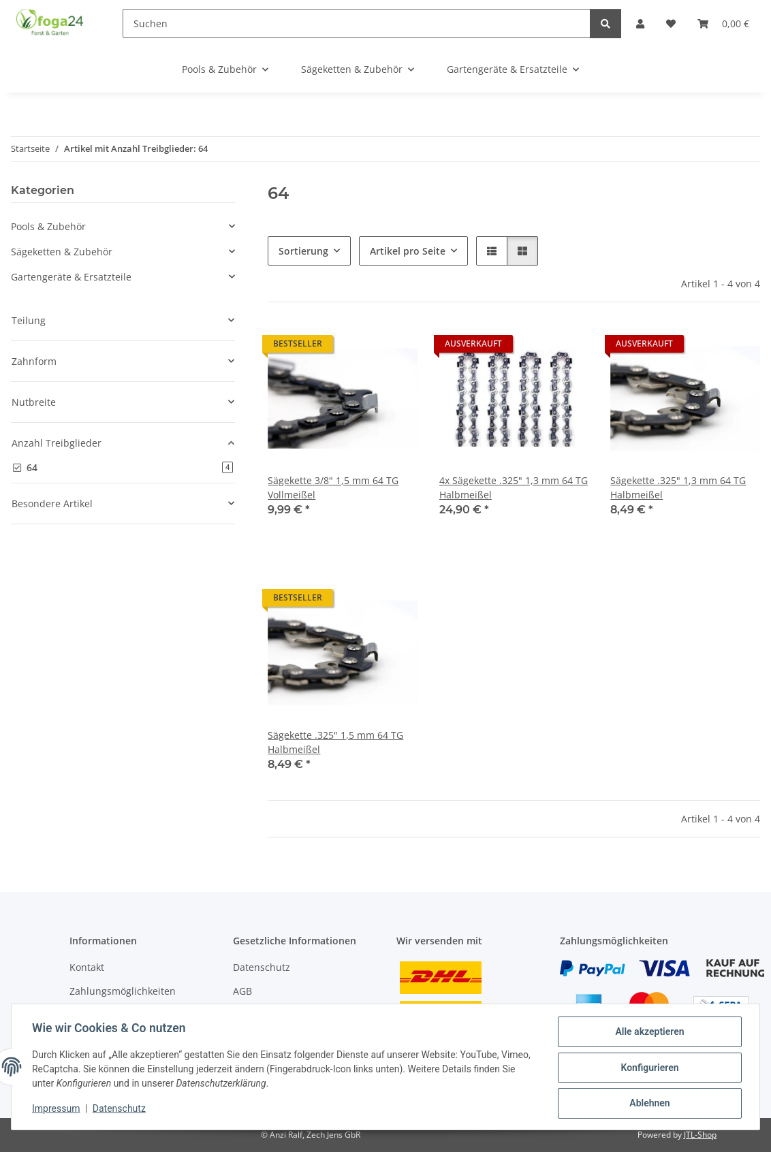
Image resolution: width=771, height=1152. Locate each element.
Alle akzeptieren (648, 1032)
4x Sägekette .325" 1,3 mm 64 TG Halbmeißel (513, 487)
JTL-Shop (700, 1134)
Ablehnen (648, 1103)
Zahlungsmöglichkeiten (122, 991)
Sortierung (303, 250)
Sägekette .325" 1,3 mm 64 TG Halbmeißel (678, 487)
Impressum (57, 1109)
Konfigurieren (648, 1068)
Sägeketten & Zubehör (61, 251)
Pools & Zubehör (48, 226)
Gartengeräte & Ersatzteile (71, 276)
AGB (242, 991)
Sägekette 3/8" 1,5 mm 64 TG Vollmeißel (333, 487)
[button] (491, 251)
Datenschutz (120, 1109)
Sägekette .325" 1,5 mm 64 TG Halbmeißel (335, 742)
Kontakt (86, 967)
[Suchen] (357, 23)
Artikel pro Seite (407, 250)
